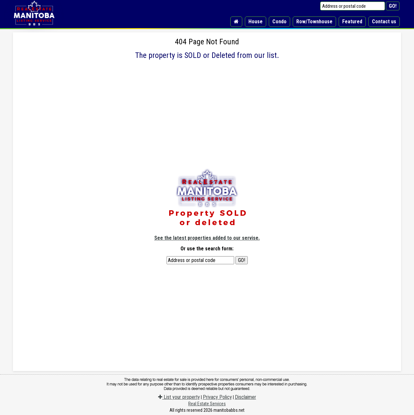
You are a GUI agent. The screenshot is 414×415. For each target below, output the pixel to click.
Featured (352, 21)
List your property (179, 397)
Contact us (384, 21)
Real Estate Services (207, 403)
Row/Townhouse (314, 21)
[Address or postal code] (352, 6)
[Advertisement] (207, 123)
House (255, 21)
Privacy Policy (217, 397)
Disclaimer (245, 397)
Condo (279, 21)
